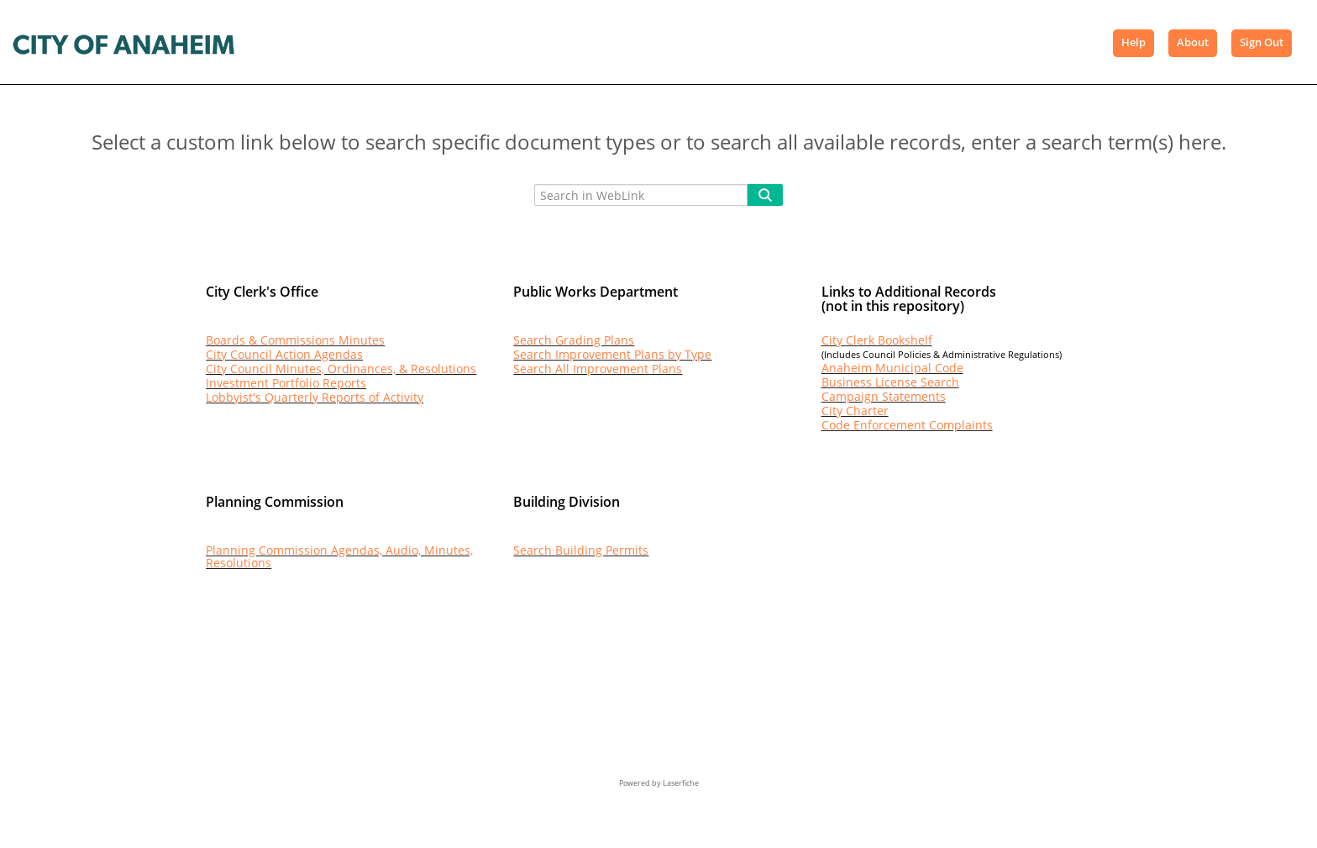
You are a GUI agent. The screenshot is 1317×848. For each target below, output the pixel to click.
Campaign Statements (883, 396)
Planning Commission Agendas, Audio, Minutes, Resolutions (339, 556)
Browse (311, 42)
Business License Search (890, 382)
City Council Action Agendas (284, 354)
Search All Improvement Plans (597, 369)
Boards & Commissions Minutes (295, 340)
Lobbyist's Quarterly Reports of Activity (314, 397)
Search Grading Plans (573, 340)
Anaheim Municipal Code (892, 368)
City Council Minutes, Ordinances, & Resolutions (341, 369)
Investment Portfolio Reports (286, 383)
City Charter (855, 411)
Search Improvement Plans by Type (612, 354)
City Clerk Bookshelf (876, 340)
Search (382, 42)
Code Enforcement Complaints (907, 425)
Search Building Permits (580, 550)
